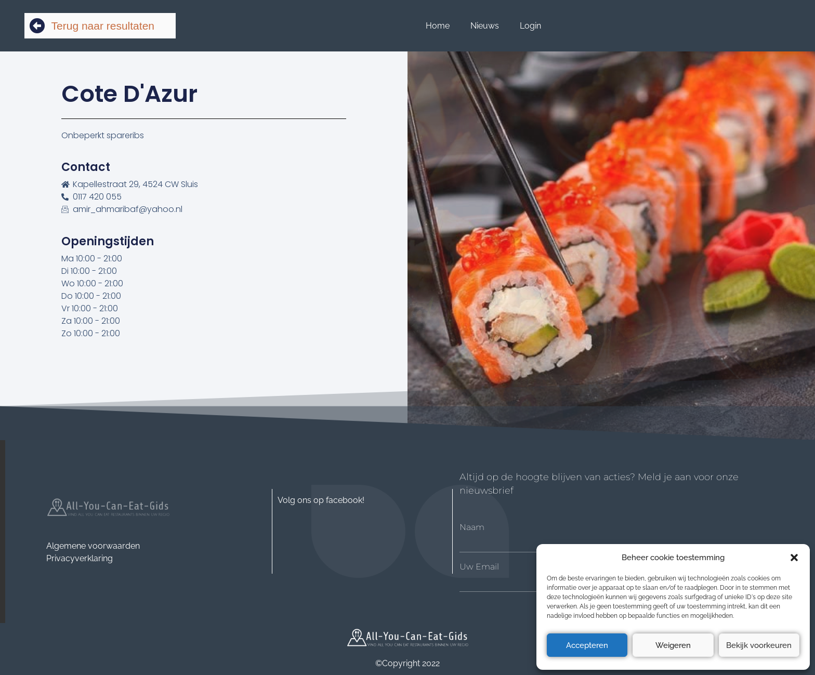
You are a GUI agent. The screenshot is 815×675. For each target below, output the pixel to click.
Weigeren (673, 645)
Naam (471, 527)
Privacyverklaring (79, 558)
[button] (794, 557)
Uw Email (479, 567)
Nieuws (484, 26)
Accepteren (587, 645)
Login (530, 26)
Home (438, 26)
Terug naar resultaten (102, 26)
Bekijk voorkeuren (759, 645)
